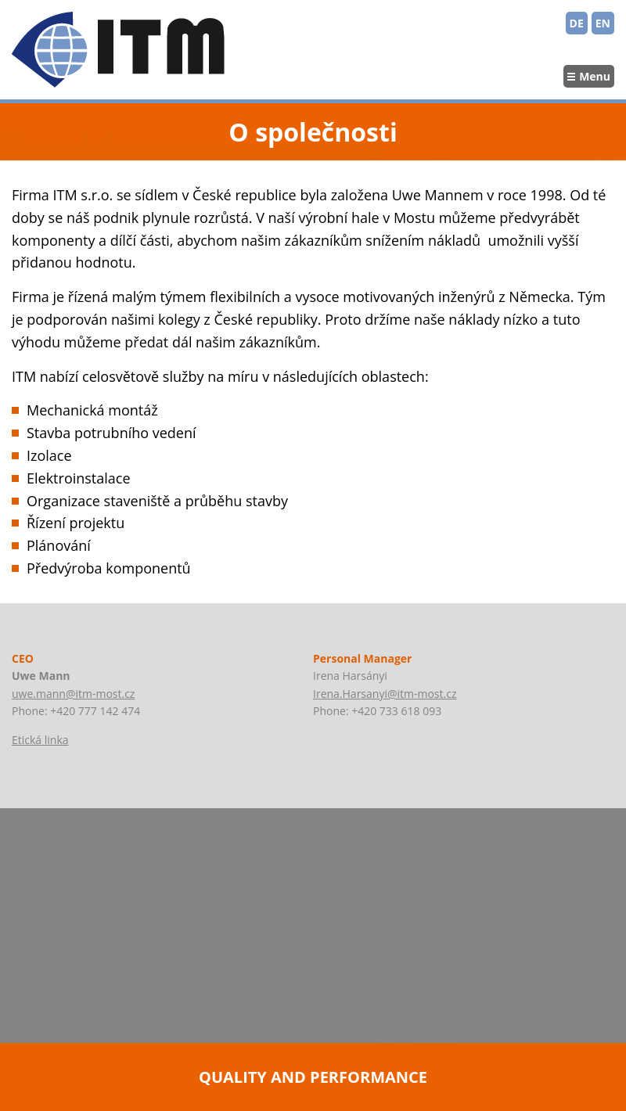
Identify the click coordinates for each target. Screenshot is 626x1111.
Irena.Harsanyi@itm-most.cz (384, 693)
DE (577, 23)
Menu (594, 76)
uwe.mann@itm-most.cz (73, 693)
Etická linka (40, 739)
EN (602, 23)
